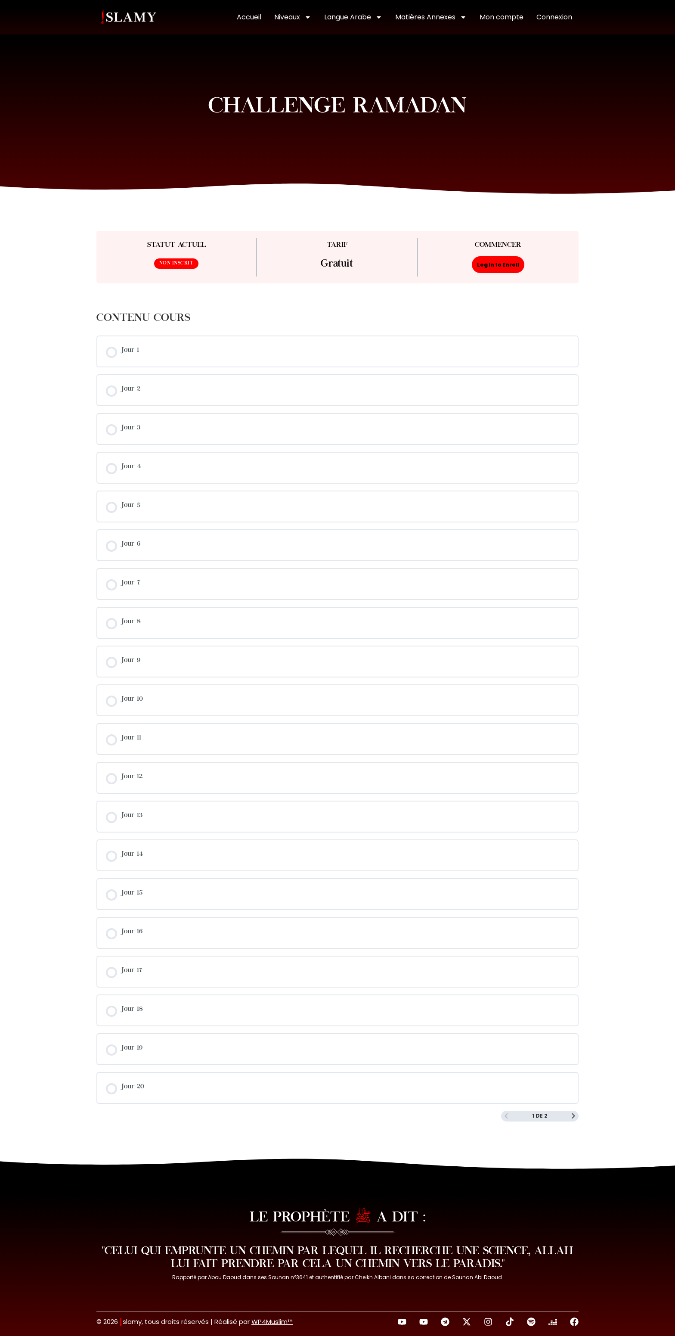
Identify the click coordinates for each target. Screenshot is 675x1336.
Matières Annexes (431, 17)
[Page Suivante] (573, 1116)
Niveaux (292, 17)
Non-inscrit (176, 263)
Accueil (249, 17)
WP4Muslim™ (272, 1321)
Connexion (554, 17)
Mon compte (501, 17)
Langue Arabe (353, 17)
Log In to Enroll (498, 264)
